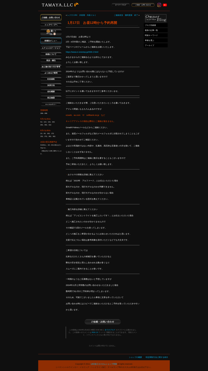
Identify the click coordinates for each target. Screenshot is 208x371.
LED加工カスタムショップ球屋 (104, 364)
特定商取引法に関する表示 (157, 357)
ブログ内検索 (150, 25)
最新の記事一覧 (151, 30)
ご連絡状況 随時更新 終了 (126, 15)
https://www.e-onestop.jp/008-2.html (82, 52)
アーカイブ (149, 45)
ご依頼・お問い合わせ (143, 5)
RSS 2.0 (95, 332)
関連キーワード (151, 35)
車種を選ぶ (149, 40)
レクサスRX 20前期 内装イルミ (81, 15)
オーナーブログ (120, 5)
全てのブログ (110, 330)
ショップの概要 (135, 357)
